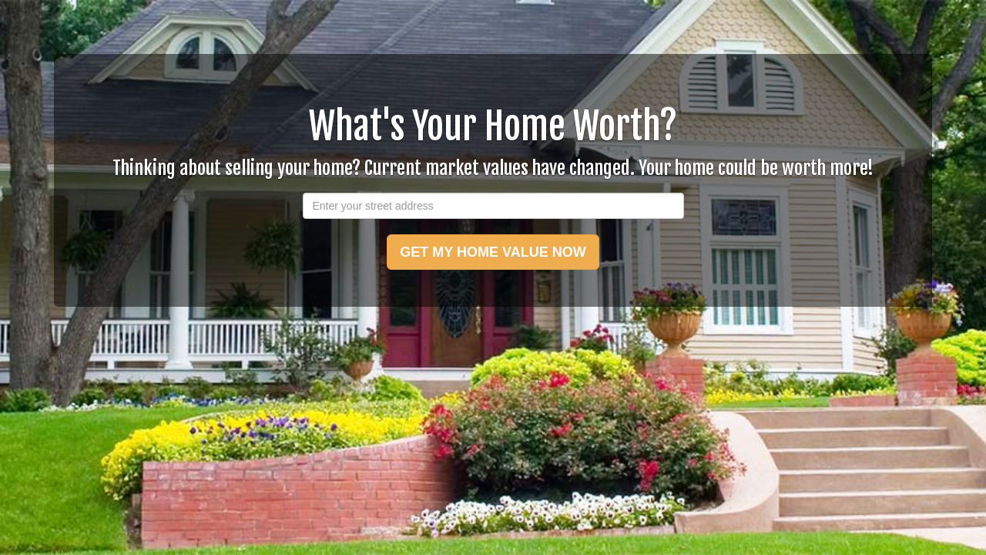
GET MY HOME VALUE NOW (492, 252)
